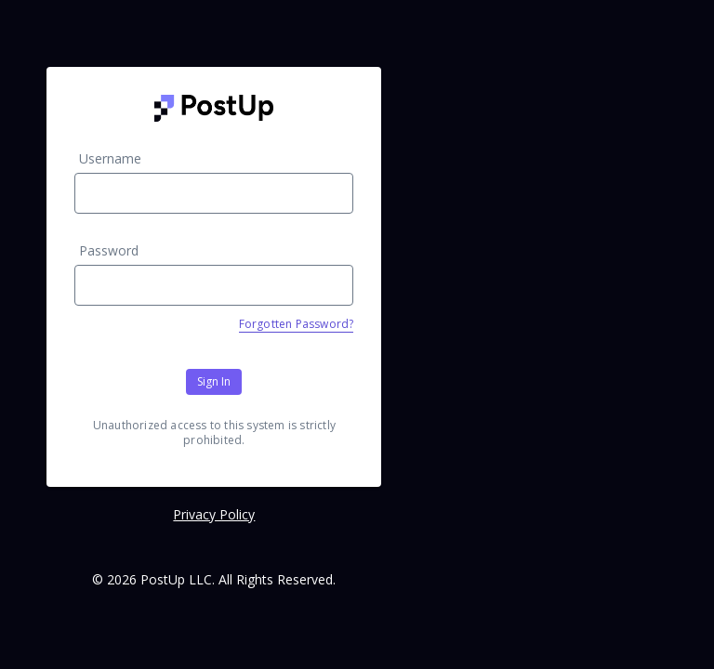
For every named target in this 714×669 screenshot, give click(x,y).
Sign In (214, 381)
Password (109, 250)
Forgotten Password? (296, 324)
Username (110, 158)
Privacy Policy (214, 514)
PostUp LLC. (177, 579)
